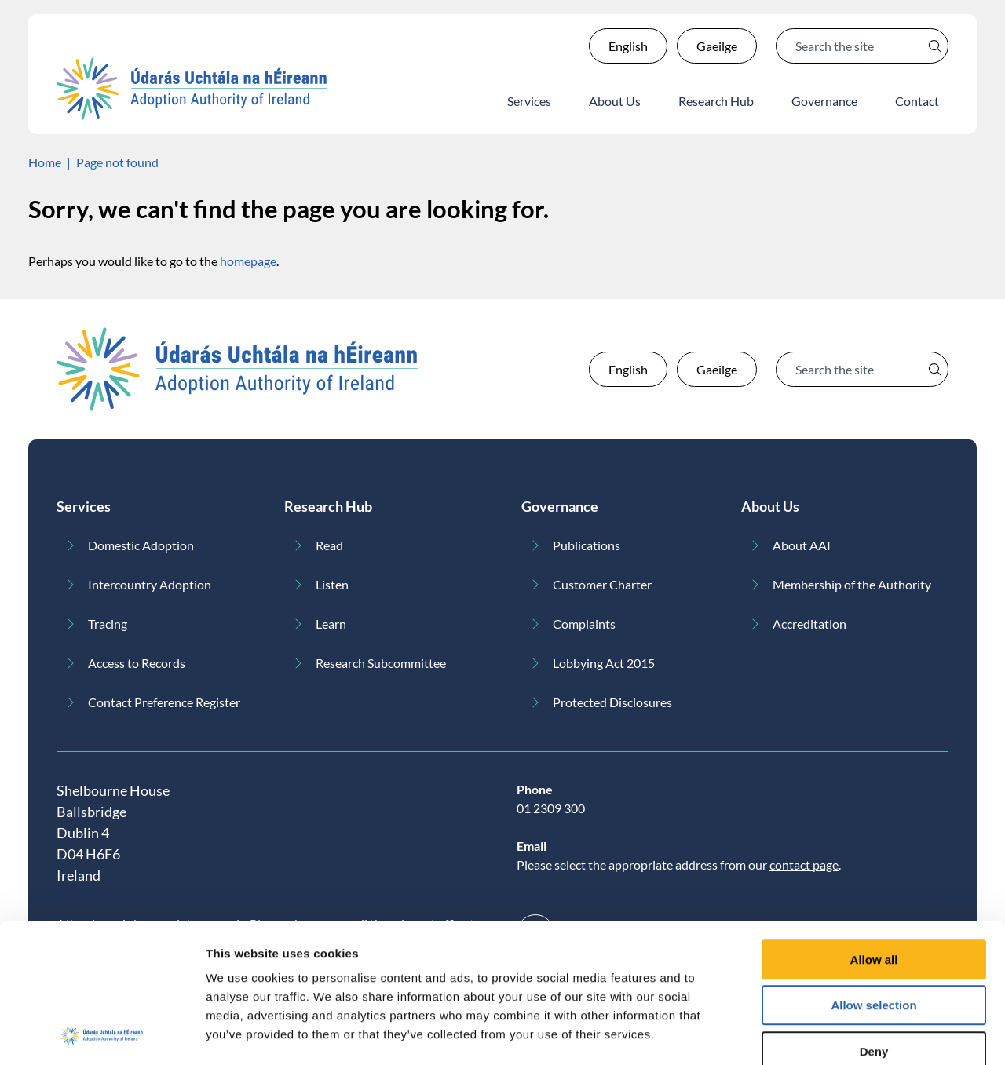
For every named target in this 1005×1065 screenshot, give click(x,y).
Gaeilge (716, 45)
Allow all (874, 873)
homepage (248, 260)
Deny (874, 965)
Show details (824, 1034)
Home (44, 162)
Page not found (117, 162)
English (628, 45)
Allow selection (873, 919)
